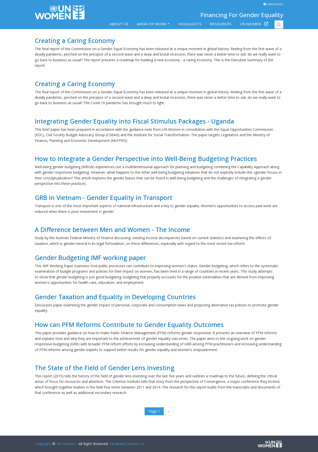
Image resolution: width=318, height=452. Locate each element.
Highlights (189, 23)
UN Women (250, 23)
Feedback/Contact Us (127, 443)
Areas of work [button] (151, 23)
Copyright (43, 443)
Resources (220, 23)
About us (119, 23)
